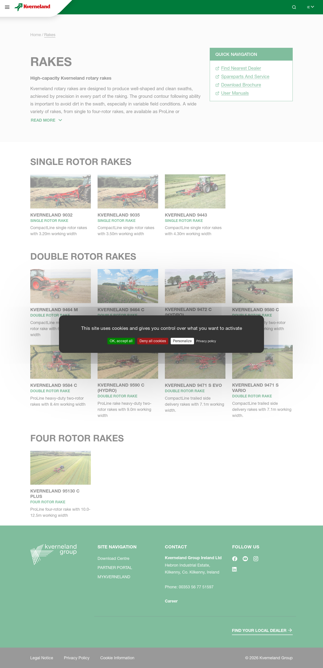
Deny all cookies (153, 341)
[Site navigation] (7, 7)
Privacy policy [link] (206, 341)
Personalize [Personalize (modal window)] (182, 341)
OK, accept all (121, 341)
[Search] (294, 7)
